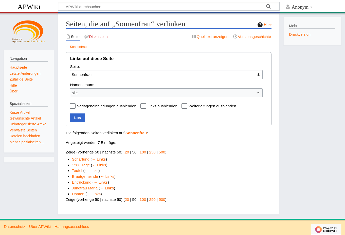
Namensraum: (82, 85)
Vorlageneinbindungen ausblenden (106, 106)
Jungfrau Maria (85, 188)
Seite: (75, 66)
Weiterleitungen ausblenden (212, 106)
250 (152, 152)
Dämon (78, 194)
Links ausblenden (162, 106)
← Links (99, 159)
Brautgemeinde (85, 176)
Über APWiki (40, 226)
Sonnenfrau (78, 47)
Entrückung (82, 182)
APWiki (28, 7)
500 (162, 152)
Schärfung (80, 159)
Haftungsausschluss (72, 226)
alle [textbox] (75, 93)
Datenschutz (14, 226)
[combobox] (166, 74)
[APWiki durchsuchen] (168, 6)
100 (143, 152)
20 (127, 152)
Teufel (77, 170)
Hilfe (263, 24)
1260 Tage (81, 165)
